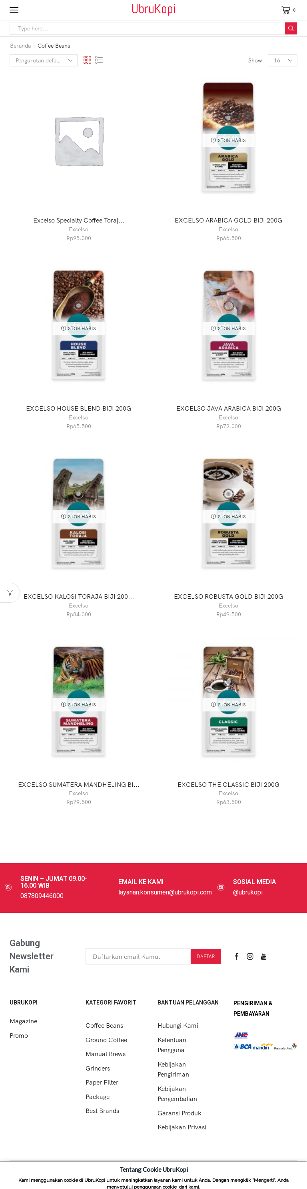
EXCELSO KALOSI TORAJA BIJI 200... (79, 596)
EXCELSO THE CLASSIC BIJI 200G (228, 784)
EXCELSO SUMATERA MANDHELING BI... (79, 784)
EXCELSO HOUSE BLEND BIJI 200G (78, 408)
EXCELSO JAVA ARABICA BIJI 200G (228, 408)
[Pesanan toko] (44, 60)
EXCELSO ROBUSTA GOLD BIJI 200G (228, 596)
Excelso (78, 229)
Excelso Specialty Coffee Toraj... (78, 220)
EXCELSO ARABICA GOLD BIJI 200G (228, 220)
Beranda (20, 45)
